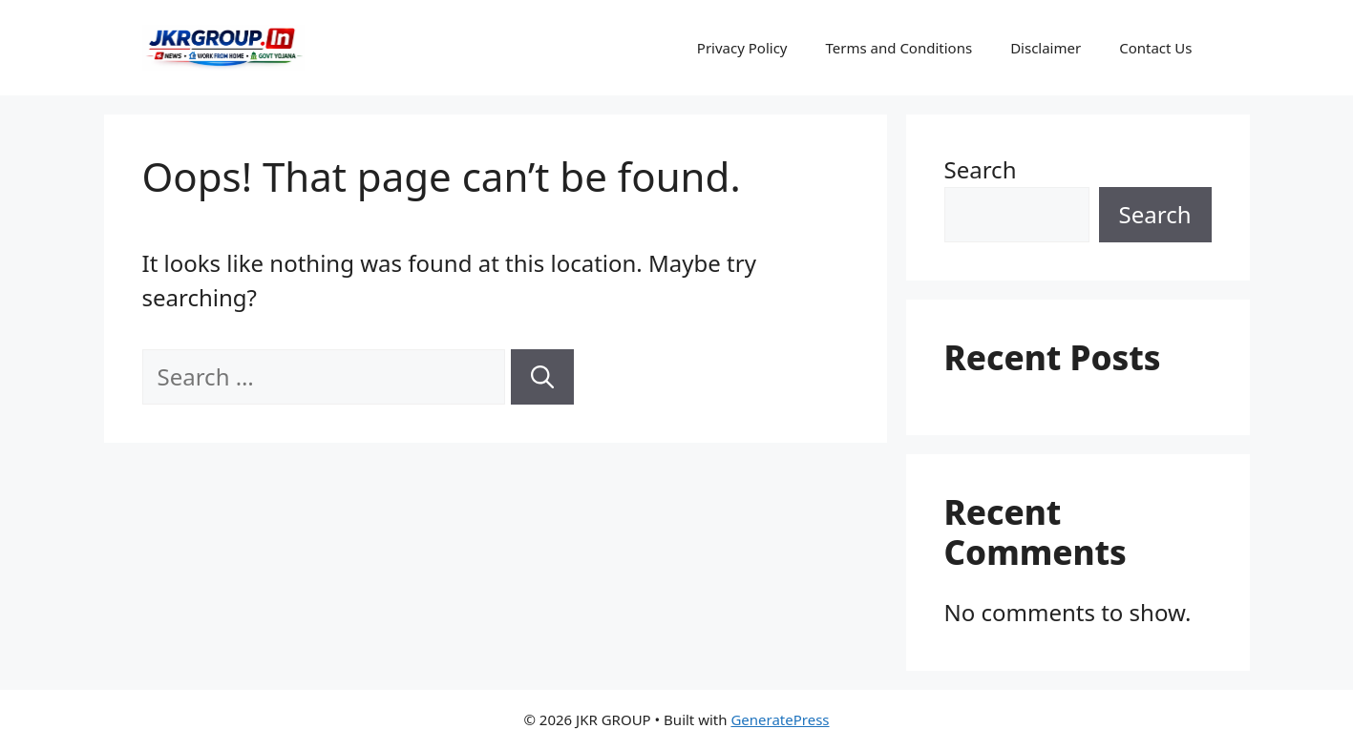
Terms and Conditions (899, 47)
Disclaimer (1045, 47)
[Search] (542, 377)
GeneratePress (779, 719)
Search (980, 169)
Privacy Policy (742, 47)
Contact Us (1155, 47)
